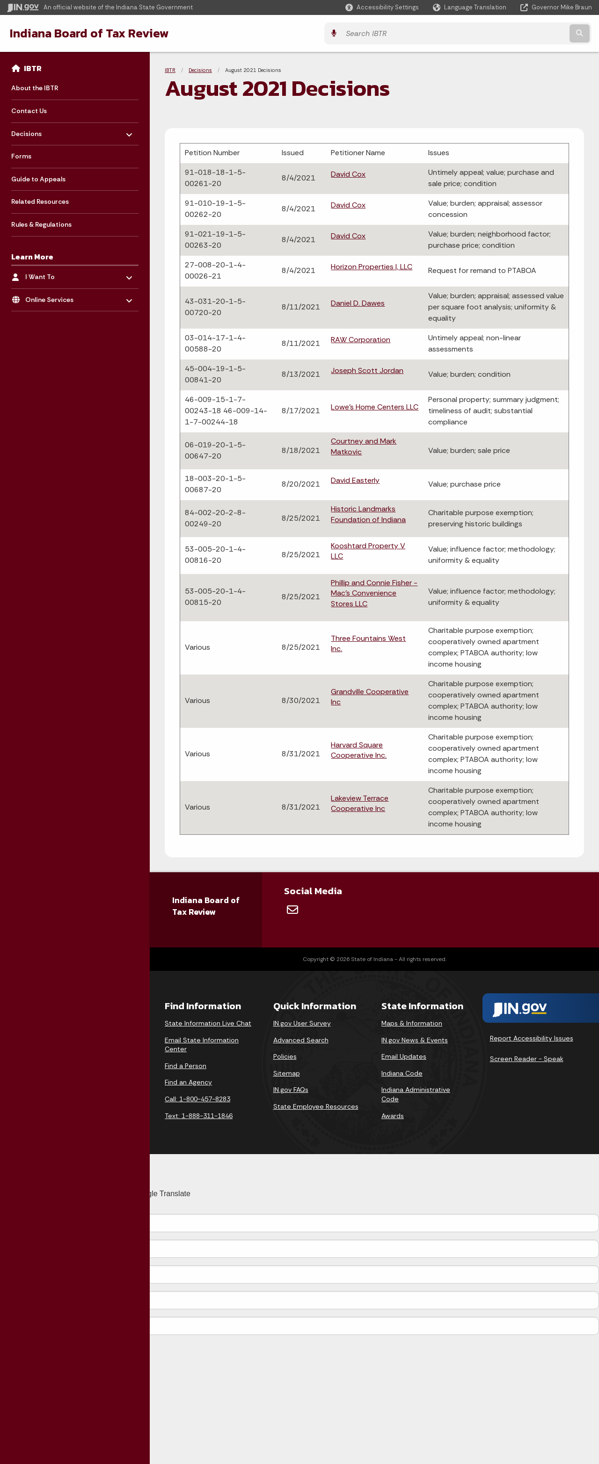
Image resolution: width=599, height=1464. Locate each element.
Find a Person (185, 1066)
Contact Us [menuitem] (29, 111)
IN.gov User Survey (302, 1023)
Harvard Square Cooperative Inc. (359, 750)
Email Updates (403, 1056)
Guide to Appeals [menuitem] (38, 179)
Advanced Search (301, 1040)
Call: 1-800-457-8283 (197, 1099)
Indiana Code (402, 1073)
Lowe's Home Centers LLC (374, 407)
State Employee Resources (315, 1106)
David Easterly (355, 480)
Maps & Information (411, 1023)
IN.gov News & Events (414, 1040)
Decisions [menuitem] (38, 131)
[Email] (292, 909)
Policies (285, 1056)
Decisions (200, 70)
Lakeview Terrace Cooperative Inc (359, 803)
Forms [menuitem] (21, 156)
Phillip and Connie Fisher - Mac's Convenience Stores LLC (374, 593)
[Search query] (520, 33)
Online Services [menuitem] (52, 297)
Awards (392, 1116)
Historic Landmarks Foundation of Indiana (368, 514)
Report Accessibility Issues (531, 1038)
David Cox (348, 174)
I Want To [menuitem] (52, 274)
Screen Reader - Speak (526, 1059)
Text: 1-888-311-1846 (199, 1116)
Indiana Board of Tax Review (88, 33)
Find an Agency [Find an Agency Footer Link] (188, 1082)
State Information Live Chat (208, 1023)
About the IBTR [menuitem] (34, 88)
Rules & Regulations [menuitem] (41, 224)
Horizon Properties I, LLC (371, 267)
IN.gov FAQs (290, 1089)
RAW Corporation (360, 339)
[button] (382, 7)
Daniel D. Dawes (358, 303)
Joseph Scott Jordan (367, 370)
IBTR (33, 68)
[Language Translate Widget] (470, 7)
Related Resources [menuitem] (40, 201)
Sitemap (286, 1073)
